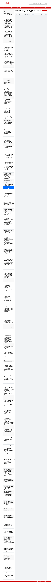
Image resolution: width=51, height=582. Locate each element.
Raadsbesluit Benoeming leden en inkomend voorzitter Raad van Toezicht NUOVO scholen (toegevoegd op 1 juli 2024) (9, 63)
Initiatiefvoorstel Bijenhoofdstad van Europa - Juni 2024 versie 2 (8, 132)
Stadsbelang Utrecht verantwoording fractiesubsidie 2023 (8, 17)
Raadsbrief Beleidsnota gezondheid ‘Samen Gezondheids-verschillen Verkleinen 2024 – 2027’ (9, 404)
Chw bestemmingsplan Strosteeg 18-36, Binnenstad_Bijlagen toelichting (8, 449)
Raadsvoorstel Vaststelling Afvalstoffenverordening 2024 (8, 363)
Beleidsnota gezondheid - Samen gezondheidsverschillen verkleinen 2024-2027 (8, 408)
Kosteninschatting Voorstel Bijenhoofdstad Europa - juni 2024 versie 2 (8, 138)
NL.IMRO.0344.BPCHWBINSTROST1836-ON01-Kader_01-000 (9, 456)
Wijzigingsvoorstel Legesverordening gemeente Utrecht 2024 (8, 289)
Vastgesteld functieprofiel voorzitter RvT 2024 (8, 57)
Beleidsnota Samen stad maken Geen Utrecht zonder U (8, 235)
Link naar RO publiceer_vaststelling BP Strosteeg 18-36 (7, 462)
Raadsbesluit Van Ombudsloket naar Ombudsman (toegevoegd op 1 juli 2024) (8, 76)
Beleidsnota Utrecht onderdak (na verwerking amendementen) (9, 358)
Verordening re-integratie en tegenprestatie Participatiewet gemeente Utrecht (8, 260)
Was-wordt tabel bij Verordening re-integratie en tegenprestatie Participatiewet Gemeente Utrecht (8, 267)
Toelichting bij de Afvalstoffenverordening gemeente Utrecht (9, 369)
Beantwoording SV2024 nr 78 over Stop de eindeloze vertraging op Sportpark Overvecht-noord (9, 535)
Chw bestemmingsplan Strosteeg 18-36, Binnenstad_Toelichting (8, 443)
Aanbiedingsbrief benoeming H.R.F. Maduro (8, 50)
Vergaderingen (11, 7)
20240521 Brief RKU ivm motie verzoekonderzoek (8, 20)
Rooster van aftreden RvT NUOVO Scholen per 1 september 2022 (8, 54)
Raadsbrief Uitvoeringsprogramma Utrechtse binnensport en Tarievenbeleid (8, 187)
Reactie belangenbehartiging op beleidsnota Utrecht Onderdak (8, 353)
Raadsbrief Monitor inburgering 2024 (7, 506)
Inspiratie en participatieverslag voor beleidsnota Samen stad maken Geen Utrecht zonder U (8, 239)
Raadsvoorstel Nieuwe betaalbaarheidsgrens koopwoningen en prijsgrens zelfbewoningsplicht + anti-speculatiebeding (8, 332)
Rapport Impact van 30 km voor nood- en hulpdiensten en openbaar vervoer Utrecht (8, 573)
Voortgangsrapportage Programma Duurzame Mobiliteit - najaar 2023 (8, 565)
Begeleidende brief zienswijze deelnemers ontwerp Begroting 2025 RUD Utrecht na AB (9, 106)
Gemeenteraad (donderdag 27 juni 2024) (18, 7)
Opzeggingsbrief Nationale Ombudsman (8, 73)
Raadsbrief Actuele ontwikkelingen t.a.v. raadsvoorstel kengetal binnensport (9, 207)
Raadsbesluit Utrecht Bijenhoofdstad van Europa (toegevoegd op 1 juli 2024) (8, 141)
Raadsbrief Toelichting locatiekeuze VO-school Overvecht (9, 542)
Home (8, 7)
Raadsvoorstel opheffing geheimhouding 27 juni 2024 (8, 27)
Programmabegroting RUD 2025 (8, 109)
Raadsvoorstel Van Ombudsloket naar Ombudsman (8, 68)
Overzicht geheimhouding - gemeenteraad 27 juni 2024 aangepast (8, 32)
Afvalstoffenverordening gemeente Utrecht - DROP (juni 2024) (8, 366)
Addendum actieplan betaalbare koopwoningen (7, 336)
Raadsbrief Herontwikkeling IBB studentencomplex (8, 489)
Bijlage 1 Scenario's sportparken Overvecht (7, 522)
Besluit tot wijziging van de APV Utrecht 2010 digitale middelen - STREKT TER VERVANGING (8, 164)
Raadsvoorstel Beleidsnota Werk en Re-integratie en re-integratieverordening (8, 253)
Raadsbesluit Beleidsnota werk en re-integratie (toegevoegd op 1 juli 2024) (8, 271)
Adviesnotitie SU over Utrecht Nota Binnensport (8, 194)
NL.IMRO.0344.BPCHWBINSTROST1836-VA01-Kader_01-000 (9, 459)
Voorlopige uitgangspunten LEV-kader (8, 576)
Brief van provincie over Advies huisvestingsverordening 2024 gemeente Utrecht (8, 318)
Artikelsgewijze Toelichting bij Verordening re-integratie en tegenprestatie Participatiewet (9, 263)
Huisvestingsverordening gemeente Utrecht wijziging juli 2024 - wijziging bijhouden (8, 299)
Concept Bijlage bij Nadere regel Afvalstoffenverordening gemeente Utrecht (8, 376)
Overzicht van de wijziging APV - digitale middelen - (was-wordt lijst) (8, 155)
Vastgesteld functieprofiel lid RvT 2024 (8, 59)
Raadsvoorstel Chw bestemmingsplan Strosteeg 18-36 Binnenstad (9, 437)
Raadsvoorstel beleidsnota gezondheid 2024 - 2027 (8, 401)
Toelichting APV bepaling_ (8, 157)
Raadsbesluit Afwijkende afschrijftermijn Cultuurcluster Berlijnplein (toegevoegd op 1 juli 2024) (8, 227)
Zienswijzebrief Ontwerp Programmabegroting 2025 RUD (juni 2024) (8, 102)
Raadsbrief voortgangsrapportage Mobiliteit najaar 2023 (8, 562)
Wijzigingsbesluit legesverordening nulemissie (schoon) (8, 89)
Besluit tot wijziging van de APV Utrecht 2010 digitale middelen (8, 152)
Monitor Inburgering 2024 (8, 504)
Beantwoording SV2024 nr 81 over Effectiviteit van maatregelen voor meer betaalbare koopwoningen (9, 310)
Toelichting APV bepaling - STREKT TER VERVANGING (8, 171)
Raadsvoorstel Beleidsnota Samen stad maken (8, 233)
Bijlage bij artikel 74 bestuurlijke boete (7, 307)
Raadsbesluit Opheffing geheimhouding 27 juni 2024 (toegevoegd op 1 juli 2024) (8, 35)
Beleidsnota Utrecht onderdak (9, 348)
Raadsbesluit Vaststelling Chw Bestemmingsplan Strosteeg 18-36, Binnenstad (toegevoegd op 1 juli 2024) (9, 466)
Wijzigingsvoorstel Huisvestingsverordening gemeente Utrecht (7, 286)
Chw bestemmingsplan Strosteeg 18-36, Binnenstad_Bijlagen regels (8, 452)
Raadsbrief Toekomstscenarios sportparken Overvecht (8, 519)
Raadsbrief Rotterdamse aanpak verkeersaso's (8, 578)
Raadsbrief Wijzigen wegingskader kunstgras (7, 529)
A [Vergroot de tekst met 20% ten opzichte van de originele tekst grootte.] (45, 7)
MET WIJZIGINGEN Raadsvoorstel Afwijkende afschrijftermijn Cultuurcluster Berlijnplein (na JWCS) (8, 223)
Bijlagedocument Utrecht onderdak (8, 350)
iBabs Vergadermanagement (39, 581)
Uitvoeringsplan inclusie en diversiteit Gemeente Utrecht (8, 495)
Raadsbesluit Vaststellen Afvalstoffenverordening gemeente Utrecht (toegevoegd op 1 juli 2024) (9, 393)
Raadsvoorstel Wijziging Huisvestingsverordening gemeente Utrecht (8, 283)
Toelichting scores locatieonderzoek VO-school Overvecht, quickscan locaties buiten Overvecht (8, 545)
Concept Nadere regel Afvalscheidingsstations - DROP (8, 382)
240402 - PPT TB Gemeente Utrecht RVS (8, 413)
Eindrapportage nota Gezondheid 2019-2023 (7, 411)
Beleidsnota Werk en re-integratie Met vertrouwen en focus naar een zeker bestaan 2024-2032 (9, 257)
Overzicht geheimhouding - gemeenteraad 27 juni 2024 (8, 29)
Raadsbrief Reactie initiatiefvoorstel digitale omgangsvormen (7, 177)
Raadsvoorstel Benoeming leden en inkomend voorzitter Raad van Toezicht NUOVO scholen (9, 45)
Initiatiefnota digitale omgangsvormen (7, 149)
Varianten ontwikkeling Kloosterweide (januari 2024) (8, 477)
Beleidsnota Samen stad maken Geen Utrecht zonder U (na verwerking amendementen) (8, 247)
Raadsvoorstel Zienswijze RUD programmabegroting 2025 (8, 100)
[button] (46, 4)
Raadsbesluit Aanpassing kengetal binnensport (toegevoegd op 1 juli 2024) (8, 200)
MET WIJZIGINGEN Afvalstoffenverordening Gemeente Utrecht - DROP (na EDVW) (9, 385)
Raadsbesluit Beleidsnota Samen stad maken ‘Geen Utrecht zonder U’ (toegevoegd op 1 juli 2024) (8, 243)
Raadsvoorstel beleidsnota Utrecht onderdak (8, 347)
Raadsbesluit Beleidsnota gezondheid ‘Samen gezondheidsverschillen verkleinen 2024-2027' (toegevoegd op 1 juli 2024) (9, 422)
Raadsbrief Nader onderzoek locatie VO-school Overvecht (8, 551)
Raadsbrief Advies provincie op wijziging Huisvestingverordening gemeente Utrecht (9, 314)
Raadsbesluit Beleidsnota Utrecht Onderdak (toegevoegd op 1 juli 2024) (8, 355)
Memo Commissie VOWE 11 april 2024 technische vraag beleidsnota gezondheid (8, 430)
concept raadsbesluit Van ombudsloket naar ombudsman (8, 71)
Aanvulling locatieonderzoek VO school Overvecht (8, 553)
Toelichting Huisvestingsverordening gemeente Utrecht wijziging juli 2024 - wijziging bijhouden (8, 303)
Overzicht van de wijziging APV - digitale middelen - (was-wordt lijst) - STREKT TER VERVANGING (8, 168)
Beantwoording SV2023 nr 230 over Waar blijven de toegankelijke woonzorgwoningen (8, 513)
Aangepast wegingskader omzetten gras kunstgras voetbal (8, 532)
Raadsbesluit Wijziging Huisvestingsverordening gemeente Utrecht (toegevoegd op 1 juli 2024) (8, 322)
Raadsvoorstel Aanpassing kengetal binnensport (8, 185)
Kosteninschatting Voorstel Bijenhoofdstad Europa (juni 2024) (9, 135)
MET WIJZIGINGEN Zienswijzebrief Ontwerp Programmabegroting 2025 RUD (8, 111)
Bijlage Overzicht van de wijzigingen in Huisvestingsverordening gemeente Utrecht (8, 293)
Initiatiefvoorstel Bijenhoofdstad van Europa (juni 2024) (8, 129)
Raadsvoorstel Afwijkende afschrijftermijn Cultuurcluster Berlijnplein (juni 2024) (8, 213)
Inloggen (45, 581)
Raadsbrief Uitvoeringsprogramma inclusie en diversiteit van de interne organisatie (9, 498)
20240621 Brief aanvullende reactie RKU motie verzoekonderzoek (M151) (8, 22)
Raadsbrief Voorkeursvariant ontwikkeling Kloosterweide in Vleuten (8, 474)
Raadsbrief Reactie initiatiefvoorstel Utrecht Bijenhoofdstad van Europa (8, 126)
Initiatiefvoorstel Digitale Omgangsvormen (8, 147)
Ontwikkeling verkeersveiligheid (6, 570)
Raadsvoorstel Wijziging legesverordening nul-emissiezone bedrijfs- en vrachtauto (9, 86)
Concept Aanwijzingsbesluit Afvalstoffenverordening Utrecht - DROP (8, 379)
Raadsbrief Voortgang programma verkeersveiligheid (8, 568)
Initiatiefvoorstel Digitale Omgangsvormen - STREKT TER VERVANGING (8, 160)
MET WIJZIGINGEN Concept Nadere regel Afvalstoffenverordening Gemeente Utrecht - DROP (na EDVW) (9, 389)
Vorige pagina (44, 10)
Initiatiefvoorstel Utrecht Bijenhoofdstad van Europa (8, 123)
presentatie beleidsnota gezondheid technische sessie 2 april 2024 (8, 416)
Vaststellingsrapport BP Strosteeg (8, 440)
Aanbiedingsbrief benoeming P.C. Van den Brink (8, 48)
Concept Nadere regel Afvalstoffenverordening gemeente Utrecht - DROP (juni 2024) (9, 373)
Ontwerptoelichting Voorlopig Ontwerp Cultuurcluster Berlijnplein (9, 216)
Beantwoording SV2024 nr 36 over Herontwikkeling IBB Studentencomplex (9, 484)
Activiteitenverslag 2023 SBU (8, 14)
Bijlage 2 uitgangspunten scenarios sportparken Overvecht (8, 525)
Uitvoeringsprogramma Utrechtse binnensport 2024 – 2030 (8, 191)
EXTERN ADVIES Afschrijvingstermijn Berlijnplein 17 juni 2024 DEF (9, 219)
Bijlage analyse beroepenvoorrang (7, 297)
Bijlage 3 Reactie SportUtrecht (7, 527)
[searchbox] (37, 4)
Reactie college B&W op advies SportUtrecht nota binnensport (8, 196)
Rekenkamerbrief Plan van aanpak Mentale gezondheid (8, 419)
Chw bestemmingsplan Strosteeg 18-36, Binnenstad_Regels (8, 446)
